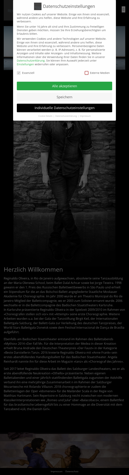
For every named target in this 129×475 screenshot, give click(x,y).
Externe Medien (97, 68)
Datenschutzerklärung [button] (66, 111)
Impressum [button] (85, 111)
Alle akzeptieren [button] (64, 81)
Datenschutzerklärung (31, 56)
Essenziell (25, 68)
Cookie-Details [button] (45, 111)
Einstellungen (25, 59)
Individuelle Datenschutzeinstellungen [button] (65, 103)
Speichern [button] (64, 92)
